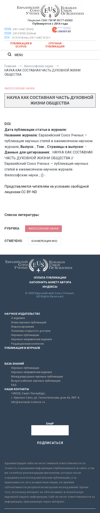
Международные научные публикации (37, 376)
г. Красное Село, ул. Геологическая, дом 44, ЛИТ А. (45, 397)
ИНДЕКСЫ (50, 286)
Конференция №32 (44, 241)
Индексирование (22, 326)
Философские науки (19, 88)
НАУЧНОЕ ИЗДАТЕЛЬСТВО (22, 313)
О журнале (18, 318)
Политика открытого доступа (30, 330)
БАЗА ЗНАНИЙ (14, 363)
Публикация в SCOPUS (21, 45)
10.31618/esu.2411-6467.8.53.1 (31, 37)
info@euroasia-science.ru (28, 402)
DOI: (7, 37)
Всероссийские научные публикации (35, 380)
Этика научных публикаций (28, 322)
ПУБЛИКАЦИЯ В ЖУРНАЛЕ (22, 348)
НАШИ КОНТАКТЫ (16, 389)
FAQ (13, 385)
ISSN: (8, 29)
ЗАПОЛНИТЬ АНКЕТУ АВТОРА (50, 282)
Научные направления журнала (31, 339)
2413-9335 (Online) (24, 33)
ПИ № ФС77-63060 (61, 20)
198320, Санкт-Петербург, (28, 393)
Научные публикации (25, 335)
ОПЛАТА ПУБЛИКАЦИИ (50, 277)
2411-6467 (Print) (23, 29)
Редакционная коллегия (27, 343)
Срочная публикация (55, 45)
